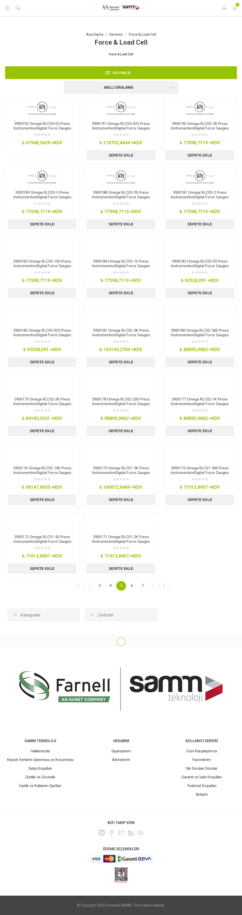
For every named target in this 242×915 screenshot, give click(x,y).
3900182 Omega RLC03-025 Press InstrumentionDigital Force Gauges (42, 332)
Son (164, 586)
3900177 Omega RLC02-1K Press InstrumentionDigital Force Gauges (200, 401)
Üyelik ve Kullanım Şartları (40, 785)
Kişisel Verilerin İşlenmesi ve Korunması (40, 759)
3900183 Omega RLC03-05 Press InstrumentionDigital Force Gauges (200, 263)
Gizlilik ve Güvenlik (40, 777)
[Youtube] (140, 833)
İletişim (202, 794)
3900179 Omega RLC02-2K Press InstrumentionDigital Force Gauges (42, 401)
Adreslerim (121, 759)
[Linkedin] (131, 833)
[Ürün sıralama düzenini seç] (121, 87)
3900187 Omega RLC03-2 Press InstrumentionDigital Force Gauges (200, 194)
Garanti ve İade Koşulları (201, 777)
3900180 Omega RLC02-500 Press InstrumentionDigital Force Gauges (200, 332)
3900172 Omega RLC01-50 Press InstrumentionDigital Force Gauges (42, 539)
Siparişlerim (121, 751)
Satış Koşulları (40, 768)
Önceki (89, 586)
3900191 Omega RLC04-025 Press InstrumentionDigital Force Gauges (121, 126)
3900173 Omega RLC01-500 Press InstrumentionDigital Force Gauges (200, 470)
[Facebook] (111, 833)
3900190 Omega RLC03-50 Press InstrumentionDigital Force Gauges (200, 126)
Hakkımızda (40, 751)
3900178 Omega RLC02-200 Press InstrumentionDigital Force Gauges (121, 401)
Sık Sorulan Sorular (201, 768)
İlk (78, 586)
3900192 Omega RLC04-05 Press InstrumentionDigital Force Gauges (42, 126)
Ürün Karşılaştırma (201, 751)
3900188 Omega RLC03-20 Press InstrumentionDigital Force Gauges (121, 194)
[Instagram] (102, 833)
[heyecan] (121, 833)
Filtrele (122, 73)
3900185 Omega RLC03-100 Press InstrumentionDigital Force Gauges (42, 263)
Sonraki (153, 586)
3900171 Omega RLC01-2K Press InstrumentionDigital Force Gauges (121, 539)
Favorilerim (201, 759)
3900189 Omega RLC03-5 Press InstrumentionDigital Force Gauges (42, 194)
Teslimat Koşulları (201, 785)
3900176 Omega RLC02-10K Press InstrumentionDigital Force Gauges (42, 470)
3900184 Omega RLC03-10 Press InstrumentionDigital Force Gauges (121, 263)
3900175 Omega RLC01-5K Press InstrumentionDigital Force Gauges (121, 470)
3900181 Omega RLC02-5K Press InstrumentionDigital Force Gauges (121, 332)
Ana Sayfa (94, 34)
